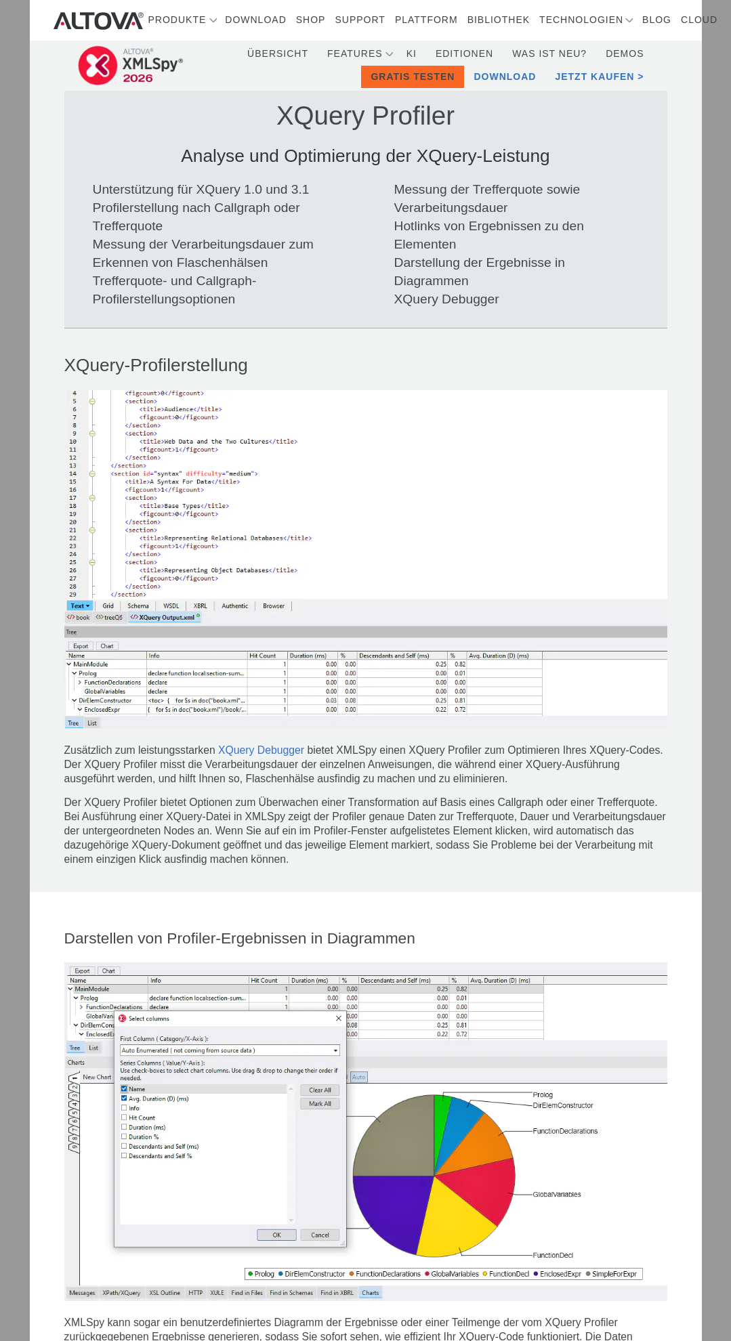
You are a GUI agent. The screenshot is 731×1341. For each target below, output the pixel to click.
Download (255, 19)
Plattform (426, 19)
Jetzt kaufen (594, 76)
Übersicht (277, 53)
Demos (625, 53)
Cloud (699, 19)
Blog (656, 19)
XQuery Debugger (261, 750)
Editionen (464, 53)
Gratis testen (413, 76)
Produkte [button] (177, 19)
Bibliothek (498, 19)
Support (360, 19)
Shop (311, 19)
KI (411, 53)
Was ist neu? (549, 53)
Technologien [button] (581, 19)
